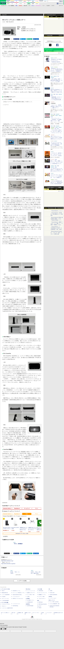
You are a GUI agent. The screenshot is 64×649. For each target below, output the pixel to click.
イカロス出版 (39, 589)
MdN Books (41, 602)
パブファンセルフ (53, 598)
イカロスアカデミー (42, 598)
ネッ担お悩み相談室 (5, 600)
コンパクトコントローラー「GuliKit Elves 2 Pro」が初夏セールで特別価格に (56, 144)
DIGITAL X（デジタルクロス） (18, 598)
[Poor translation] (5, 629)
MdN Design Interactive (43, 604)
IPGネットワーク (52, 600)
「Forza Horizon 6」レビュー (57, 210)
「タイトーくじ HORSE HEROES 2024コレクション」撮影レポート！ (56, 106)
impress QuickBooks (53, 594)
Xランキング (49, 49)
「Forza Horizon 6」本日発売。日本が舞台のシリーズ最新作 (57, 214)
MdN (38, 600)
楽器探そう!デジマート (31, 592)
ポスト (8, 553)
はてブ (24, 553)
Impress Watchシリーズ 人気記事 (54, 187)
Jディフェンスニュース (43, 592)
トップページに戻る (22, 580)
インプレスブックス (16, 603)
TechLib (40, 607)
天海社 (51, 590)
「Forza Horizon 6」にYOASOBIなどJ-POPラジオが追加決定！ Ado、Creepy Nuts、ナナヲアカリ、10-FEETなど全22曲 (56, 229)
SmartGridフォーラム (16, 590)
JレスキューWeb (41, 596)
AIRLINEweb (41, 590)
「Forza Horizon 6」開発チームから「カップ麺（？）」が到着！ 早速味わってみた (57, 223)
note (30, 553)
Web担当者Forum (5, 592)
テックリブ (39, 606)
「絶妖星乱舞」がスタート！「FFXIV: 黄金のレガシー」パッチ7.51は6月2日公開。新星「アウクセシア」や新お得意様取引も (57, 100)
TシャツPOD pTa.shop (54, 601)
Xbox (27, 513)
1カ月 (61, 16)
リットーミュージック (31, 590)
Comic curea (52, 592)
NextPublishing (15, 605)
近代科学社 (28, 604)
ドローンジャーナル (5, 598)
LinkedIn (36, 553)
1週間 (56, 16)
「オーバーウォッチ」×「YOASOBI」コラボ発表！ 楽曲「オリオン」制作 (56, 119)
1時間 (47, 16)
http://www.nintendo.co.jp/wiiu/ (8, 563)
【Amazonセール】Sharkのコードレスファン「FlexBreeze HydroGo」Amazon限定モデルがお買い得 (56, 62)
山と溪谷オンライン (30, 600)
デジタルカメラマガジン (6, 604)
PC (29, 5)
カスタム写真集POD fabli (54, 603)
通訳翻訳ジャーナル (42, 594)
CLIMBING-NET (30, 602)
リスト (11, 553)
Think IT (3, 590)
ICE (49, 589)
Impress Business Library (17, 594)
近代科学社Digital (30, 605)
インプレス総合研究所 (5, 594)
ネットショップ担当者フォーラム (18, 592)
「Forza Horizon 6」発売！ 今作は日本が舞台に (55, 208)
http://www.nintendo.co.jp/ (7, 560)
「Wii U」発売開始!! (18, 543)
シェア (17, 553)
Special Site (49, 35)
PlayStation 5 (17, 508)
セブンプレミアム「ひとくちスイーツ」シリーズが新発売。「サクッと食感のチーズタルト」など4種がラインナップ (57, 177)
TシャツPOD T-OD (30, 594)
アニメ (36, 508)
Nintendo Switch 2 (7, 508)
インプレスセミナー (16, 596)
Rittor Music (28, 589)
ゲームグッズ (27, 508)
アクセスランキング (51, 14)
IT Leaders (3, 596)
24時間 (51, 16)
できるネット (4, 606)
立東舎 (28, 596)
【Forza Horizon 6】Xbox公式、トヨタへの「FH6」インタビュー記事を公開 (56, 233)
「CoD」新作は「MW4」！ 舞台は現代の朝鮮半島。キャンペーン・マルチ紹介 (57, 80)
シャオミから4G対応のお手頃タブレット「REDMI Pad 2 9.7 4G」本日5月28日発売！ (57, 182)
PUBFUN (50, 596)
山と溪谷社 (28, 598)
